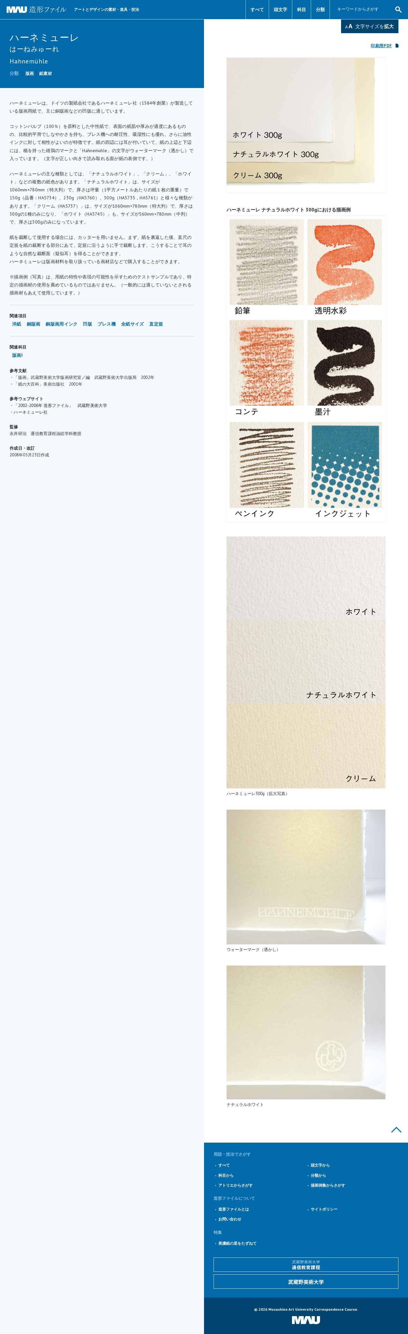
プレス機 (107, 324)
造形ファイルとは (233, 1209)
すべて (257, 9)
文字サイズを (374, 26)
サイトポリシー (324, 1209)
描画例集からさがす (328, 1185)
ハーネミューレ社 (30, 412)
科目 (301, 9)
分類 (320, 9)
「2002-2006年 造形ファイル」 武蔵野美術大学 (60, 405)
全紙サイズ (132, 324)
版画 (30, 73)
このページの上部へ (396, 1130)
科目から (226, 1175)
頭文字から (320, 1165)
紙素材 (45, 73)
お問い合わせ (229, 1219)
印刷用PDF (381, 45)
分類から (318, 1175)
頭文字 (280, 9)
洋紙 (16, 324)
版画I (17, 355)
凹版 (87, 324)
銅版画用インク (61, 324)
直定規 (156, 324)
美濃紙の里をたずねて (237, 1243)
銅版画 (33, 324)
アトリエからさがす (235, 1185)
